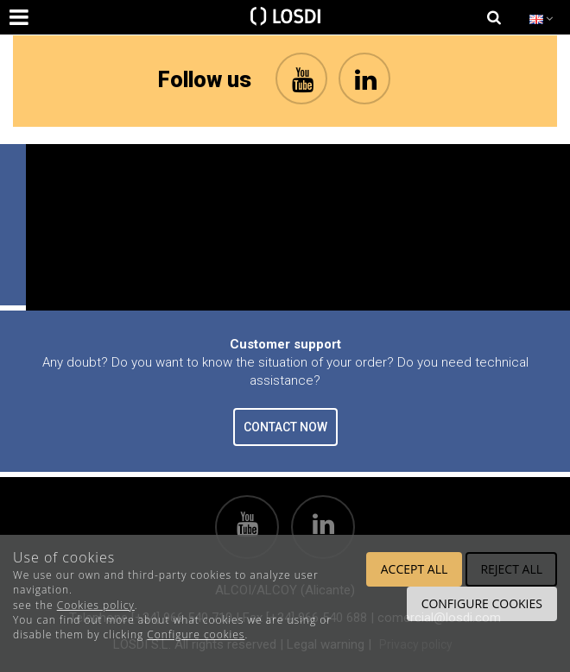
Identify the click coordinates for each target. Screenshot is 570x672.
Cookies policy (96, 605)
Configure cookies (195, 634)
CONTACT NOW (285, 427)
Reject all (511, 569)
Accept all (414, 569)
